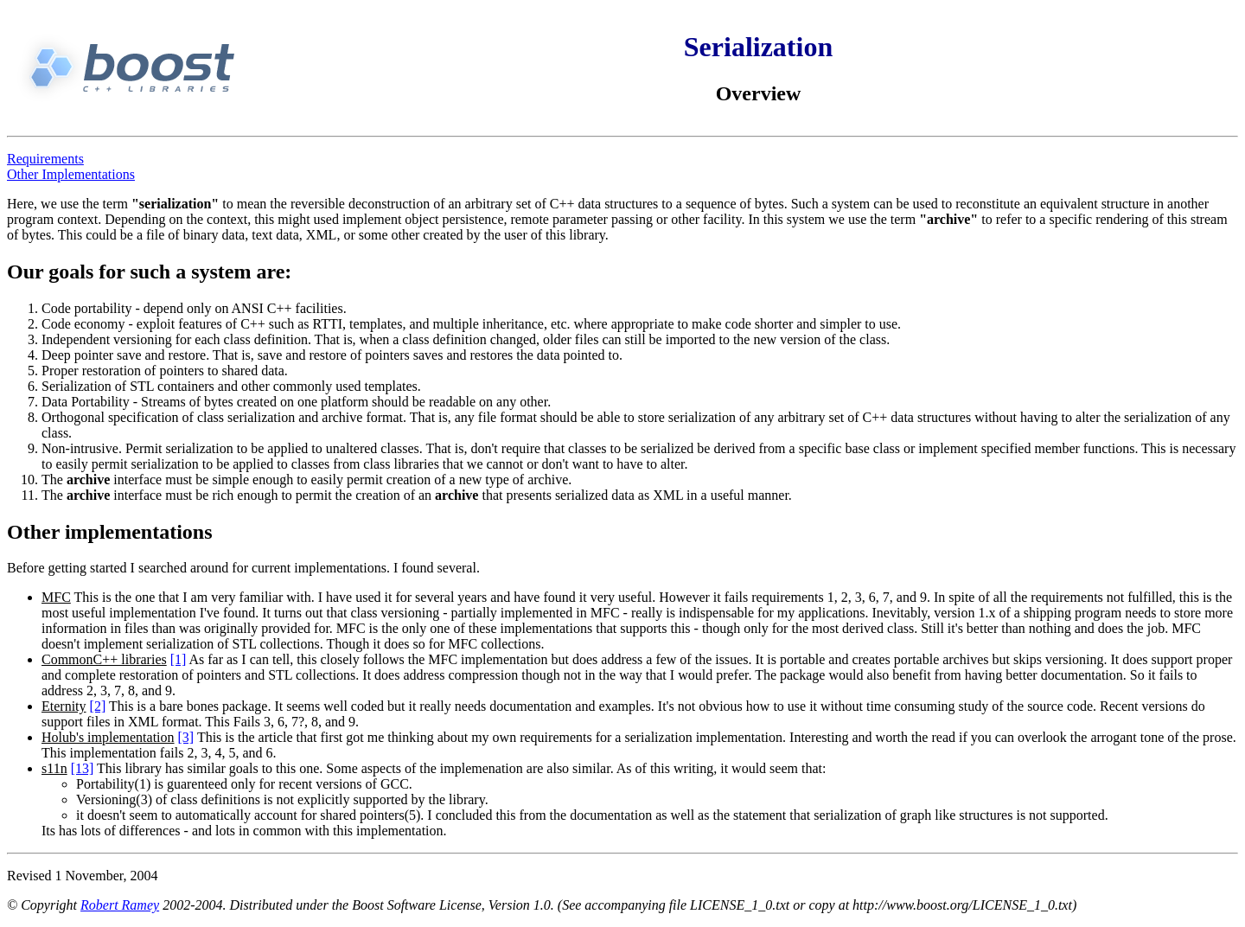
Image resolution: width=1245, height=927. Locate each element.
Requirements (45, 158)
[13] (82, 768)
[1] (178, 659)
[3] (186, 737)
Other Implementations (71, 174)
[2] (98, 706)
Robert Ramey (119, 905)
